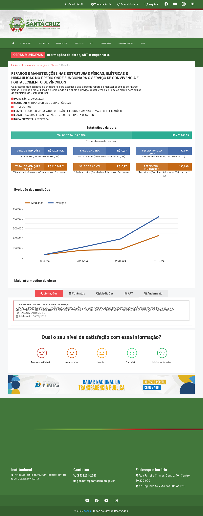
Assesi (87, 510)
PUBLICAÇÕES (107, 43)
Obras (54, 65)
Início (14, 65)
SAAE (143, 43)
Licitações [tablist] (48, 293)
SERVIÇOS (79, 43)
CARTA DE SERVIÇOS (127, 43)
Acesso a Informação (34, 65)
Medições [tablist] (105, 293)
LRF (92, 43)
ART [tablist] (129, 293)
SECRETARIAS (62, 43)
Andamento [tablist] (153, 293)
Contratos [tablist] (77, 293)
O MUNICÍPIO (44, 43)
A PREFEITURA (26, 43)
